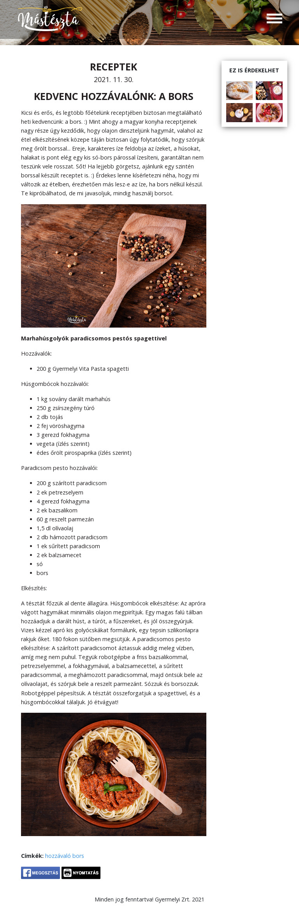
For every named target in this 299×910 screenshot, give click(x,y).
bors (78, 855)
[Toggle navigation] (274, 19)
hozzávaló (58, 855)
